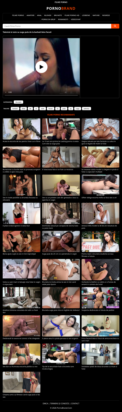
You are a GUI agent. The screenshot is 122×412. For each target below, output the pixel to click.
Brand (60, 8)
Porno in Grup (48, 19)
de (30, 109)
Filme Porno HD (71, 15)
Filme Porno (18, 15)
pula (64, 109)
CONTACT (75, 403)
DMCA (45, 403)
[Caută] (115, 26)
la (57, 109)
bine (23, 109)
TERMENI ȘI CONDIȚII (59, 403)
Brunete (58, 15)
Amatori (30, 15)
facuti (51, 109)
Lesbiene (86, 15)
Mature (96, 15)
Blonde (47, 15)
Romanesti (63, 19)
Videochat (76, 19)
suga (77, 109)
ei (36, 109)
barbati (15, 109)
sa (71, 109)
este (42, 109)
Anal (39, 15)
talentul (86, 109)
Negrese (106, 15)
